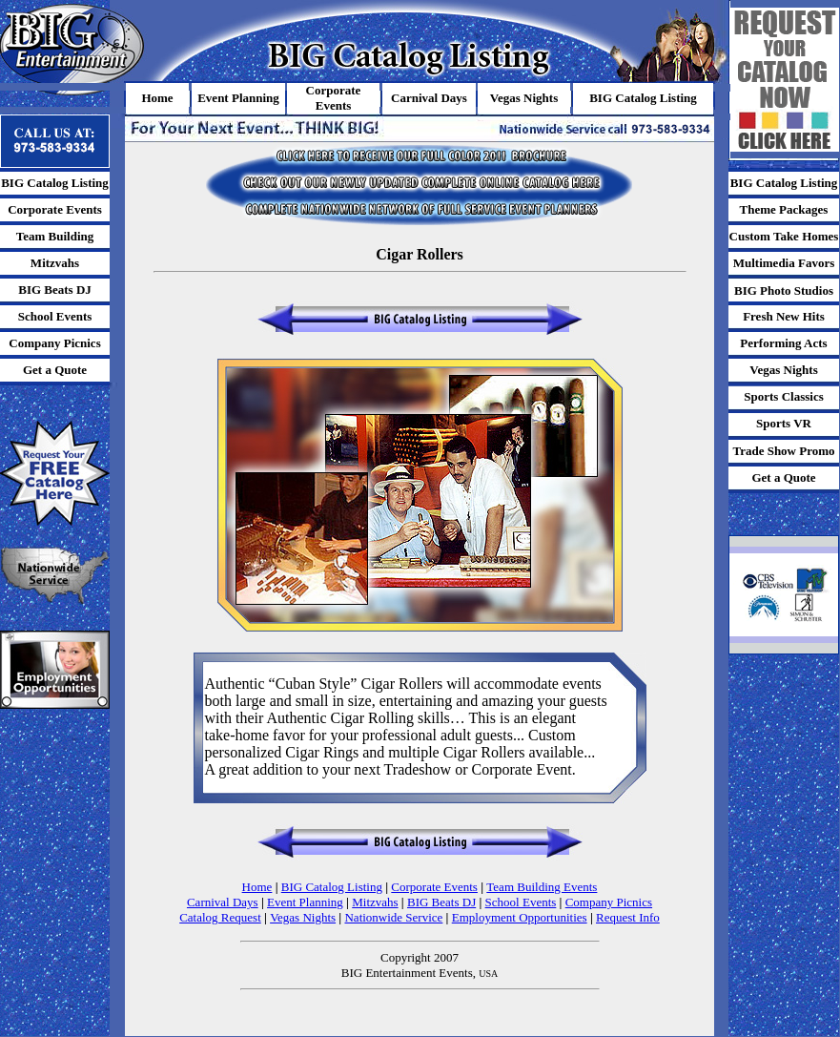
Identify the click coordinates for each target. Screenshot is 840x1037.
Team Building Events (541, 887)
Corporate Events (434, 887)
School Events (521, 902)
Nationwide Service (393, 917)
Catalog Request (220, 917)
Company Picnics (608, 902)
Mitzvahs (375, 902)
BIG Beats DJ (441, 902)
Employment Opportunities (519, 917)
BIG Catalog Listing (331, 887)
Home (257, 887)
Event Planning (305, 902)
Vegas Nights (303, 917)
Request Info (628, 917)
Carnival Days (222, 902)
